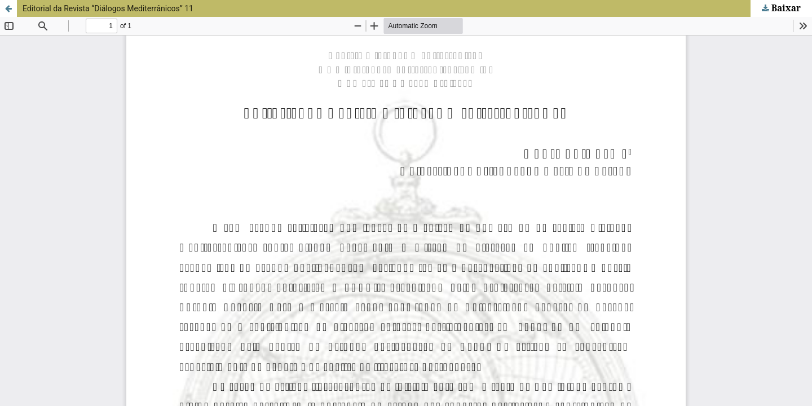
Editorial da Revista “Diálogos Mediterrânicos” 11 (108, 8)
